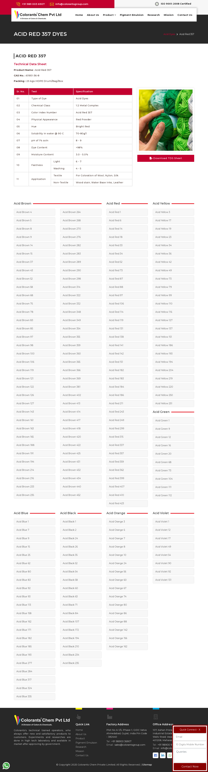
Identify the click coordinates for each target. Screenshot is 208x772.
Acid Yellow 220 (164, 386)
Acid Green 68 (163, 461)
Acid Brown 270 (72, 228)
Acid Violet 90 (163, 562)
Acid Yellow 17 (163, 220)
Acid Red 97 (116, 295)
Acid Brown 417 (71, 419)
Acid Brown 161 (24, 419)
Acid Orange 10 (117, 554)
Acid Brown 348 (72, 311)
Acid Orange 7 (117, 537)
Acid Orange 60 (118, 579)
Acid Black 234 (71, 653)
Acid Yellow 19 (163, 228)
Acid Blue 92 (23, 587)
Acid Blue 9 (22, 537)
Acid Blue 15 (23, 545)
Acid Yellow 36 (163, 253)
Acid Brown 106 (25, 361)
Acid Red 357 (116, 452)
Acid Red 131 (116, 328)
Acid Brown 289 (72, 261)
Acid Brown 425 (71, 452)
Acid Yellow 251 (163, 403)
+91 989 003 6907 (33, 4)
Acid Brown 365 (71, 361)
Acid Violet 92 (163, 570)
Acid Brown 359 (71, 345)
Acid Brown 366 (71, 369)
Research (154, 15)
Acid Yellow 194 (164, 361)
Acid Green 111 (163, 486)
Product (108, 15)
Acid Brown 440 (72, 486)
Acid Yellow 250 (164, 394)
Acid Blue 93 (23, 595)
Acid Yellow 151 (163, 336)
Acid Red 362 (116, 469)
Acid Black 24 (70, 537)
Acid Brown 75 (24, 303)
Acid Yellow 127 (163, 320)
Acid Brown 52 (24, 278)
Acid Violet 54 (163, 554)
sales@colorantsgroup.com (130, 743)
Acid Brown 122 (25, 386)
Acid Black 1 (69, 520)
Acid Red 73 (116, 270)
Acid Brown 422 (71, 444)
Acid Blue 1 (22, 520)
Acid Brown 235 (25, 494)
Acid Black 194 (71, 637)
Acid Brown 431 (71, 461)
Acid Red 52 (115, 261)
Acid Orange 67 (117, 587)
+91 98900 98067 (168, 743)
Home (79, 15)
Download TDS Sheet (166, 158)
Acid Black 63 (70, 595)
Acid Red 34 (116, 253)
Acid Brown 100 (25, 353)
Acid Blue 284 (24, 670)
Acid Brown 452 (71, 494)
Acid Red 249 (116, 419)
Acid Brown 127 (25, 403)
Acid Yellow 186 (164, 345)
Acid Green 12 (163, 436)
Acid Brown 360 (72, 353)
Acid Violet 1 (162, 520)
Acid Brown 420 (72, 436)
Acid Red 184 (116, 386)
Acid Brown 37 (24, 261)
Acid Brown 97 (24, 336)
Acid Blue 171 (23, 628)
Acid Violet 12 (162, 529)
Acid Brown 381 (71, 386)
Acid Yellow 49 (163, 270)
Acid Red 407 (116, 486)
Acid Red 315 (116, 436)
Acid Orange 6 (117, 529)
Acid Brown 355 (71, 336)
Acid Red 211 (116, 403)
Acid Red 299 (116, 428)
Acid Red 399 (116, 477)
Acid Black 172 (71, 628)
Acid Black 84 (70, 612)
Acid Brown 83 (24, 320)
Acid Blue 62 (23, 562)
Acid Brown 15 (24, 253)
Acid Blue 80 (23, 570)
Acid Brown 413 (71, 403)
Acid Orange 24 (117, 562)
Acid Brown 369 (71, 378)
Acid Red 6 (115, 220)
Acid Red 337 (116, 444)
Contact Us (184, 15)
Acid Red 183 (116, 378)
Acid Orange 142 (118, 628)
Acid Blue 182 (24, 637)
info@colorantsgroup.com (71, 4)
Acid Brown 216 (25, 477)
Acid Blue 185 (24, 645)
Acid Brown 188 (25, 444)
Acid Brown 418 (71, 428)
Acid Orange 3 (117, 520)
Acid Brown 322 (71, 295)
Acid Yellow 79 (163, 286)
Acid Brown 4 (24, 212)
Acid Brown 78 (24, 311)
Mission (169, 15)
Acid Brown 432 (71, 469)
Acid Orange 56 (117, 570)
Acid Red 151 (116, 361)
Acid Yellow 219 (163, 378)
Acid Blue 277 (24, 662)
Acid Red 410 (116, 494)
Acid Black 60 (70, 587)
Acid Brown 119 (24, 369)
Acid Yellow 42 (163, 261)
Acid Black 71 (70, 604)
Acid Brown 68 (24, 295)
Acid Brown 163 (25, 428)
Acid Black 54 (70, 570)
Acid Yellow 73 (163, 278)
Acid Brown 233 (25, 486)
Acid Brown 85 (24, 328)
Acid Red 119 (116, 320)
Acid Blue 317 (24, 678)
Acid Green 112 (163, 494)
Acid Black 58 (70, 579)
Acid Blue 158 (24, 612)
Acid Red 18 (116, 237)
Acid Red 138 (116, 336)
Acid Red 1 (115, 212)
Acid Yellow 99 (163, 295)
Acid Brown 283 (72, 253)
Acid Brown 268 (72, 220)
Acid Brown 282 (72, 245)
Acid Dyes (169, 34)
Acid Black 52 (70, 562)
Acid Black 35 (70, 554)
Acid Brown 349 (72, 320)
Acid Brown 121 (24, 378)
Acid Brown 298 (72, 278)
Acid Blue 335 (24, 695)
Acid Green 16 (163, 444)
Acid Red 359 (116, 461)
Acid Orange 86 (118, 612)
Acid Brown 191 (24, 452)
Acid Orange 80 (118, 604)
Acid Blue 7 (22, 529)
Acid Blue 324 (24, 687)
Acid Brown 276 (71, 237)
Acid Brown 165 (24, 436)
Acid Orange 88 (118, 620)
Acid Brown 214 (25, 469)
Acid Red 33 (116, 245)
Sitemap (147, 763)
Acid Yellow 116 (163, 311)
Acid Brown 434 (72, 477)
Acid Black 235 (71, 662)
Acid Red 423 (116, 502)
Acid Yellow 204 (164, 369)
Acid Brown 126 (25, 394)
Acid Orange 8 (117, 545)
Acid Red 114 (116, 311)
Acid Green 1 (162, 420)
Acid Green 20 (163, 453)
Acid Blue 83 (23, 579)
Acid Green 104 (164, 478)
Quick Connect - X (190, 729)
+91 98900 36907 (121, 740)
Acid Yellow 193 (163, 353)
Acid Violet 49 (163, 545)
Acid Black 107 (71, 620)
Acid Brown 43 (24, 270)
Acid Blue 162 (23, 620)
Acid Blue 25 (23, 554)
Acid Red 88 (116, 286)
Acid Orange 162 (118, 645)
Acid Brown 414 (71, 411)
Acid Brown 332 (71, 303)
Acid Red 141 (116, 345)
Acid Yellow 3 (162, 212)
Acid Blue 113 (23, 604)
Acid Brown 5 (23, 220)
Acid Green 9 (162, 428)
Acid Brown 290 (72, 270)
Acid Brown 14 (24, 245)
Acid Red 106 (116, 303)
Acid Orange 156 (118, 637)
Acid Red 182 (116, 369)
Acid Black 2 (69, 529)
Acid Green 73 (163, 469)
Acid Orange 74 (117, 595)
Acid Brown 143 (25, 411)
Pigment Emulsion (132, 15)
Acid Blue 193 (24, 653)
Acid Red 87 (116, 278)
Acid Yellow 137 (163, 328)
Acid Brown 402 (72, 394)
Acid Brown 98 (24, 345)
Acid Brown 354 (71, 328)
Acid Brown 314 (71, 286)
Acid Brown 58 (24, 286)
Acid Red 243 (116, 411)
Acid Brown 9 (24, 237)
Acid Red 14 (115, 228)
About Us (93, 15)
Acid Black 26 (70, 545)
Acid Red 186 (116, 394)
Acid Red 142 (116, 353)
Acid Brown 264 (71, 212)
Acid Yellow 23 (163, 237)
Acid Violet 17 (162, 537)
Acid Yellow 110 (163, 303)
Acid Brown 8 (24, 228)
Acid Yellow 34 (163, 245)
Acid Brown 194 (25, 461)
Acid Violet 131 (163, 579)
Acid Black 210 (71, 645)
